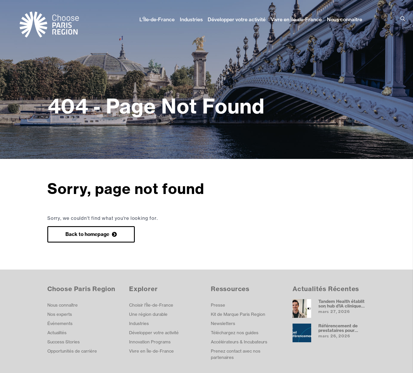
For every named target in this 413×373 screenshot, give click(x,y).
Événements (60, 323)
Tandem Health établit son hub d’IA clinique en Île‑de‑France (341, 306)
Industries (191, 19)
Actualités (57, 332)
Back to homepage (87, 234)
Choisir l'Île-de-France (151, 305)
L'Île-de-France (157, 19)
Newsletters (223, 323)
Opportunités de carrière (72, 351)
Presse (218, 305)
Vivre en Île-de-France (296, 19)
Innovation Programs (150, 342)
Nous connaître (344, 19)
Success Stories (63, 342)
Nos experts (59, 314)
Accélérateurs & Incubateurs (239, 342)
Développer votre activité (237, 19)
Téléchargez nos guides (234, 332)
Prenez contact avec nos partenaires (235, 354)
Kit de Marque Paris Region (238, 314)
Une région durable (148, 314)
